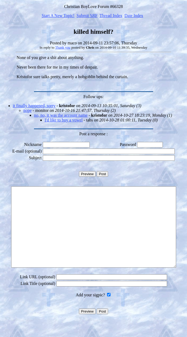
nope (27, 110)
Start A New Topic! (58, 15)
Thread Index (111, 15)
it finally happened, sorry (34, 105)
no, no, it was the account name (61, 115)
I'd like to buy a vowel (64, 120)
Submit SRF (86, 15)
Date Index (133, 15)
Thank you (62, 47)
